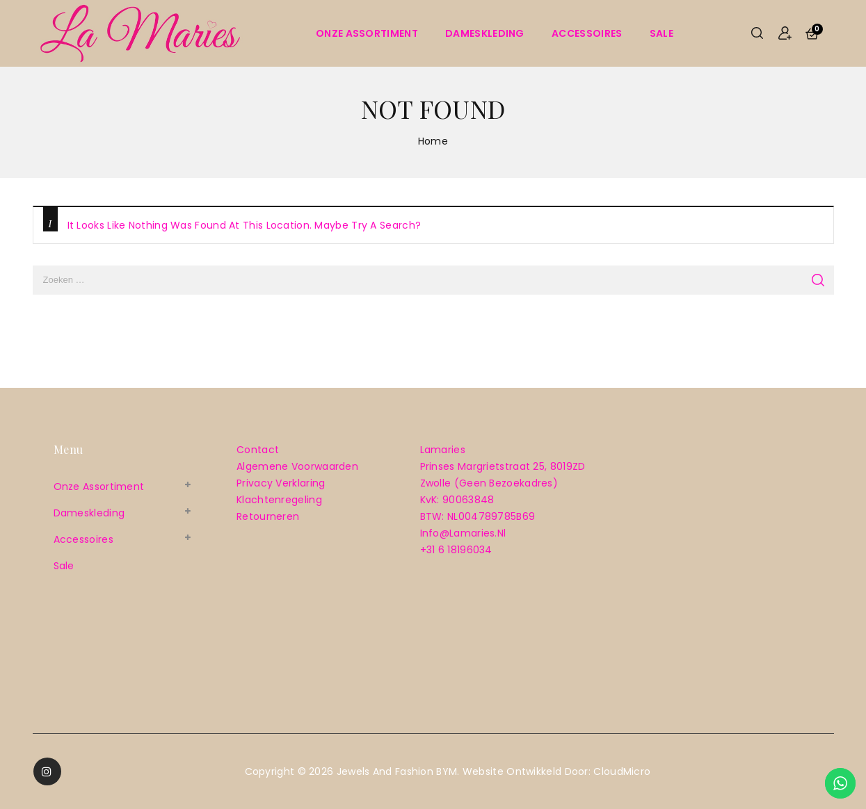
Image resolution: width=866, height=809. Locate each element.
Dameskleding (484, 33)
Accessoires (587, 33)
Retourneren (267, 516)
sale (661, 33)
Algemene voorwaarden (297, 466)
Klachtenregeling (279, 500)
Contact (257, 450)
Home (433, 141)
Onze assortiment (367, 33)
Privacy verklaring (280, 483)
